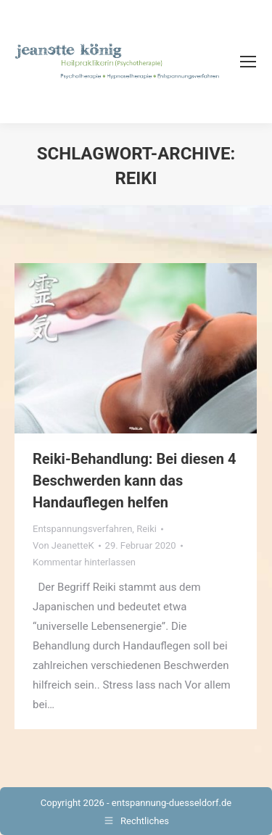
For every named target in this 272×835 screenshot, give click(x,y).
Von (63, 545)
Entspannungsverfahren (82, 528)
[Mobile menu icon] (248, 61)
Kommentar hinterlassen (84, 562)
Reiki (146, 528)
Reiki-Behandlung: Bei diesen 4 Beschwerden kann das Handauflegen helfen (134, 480)
